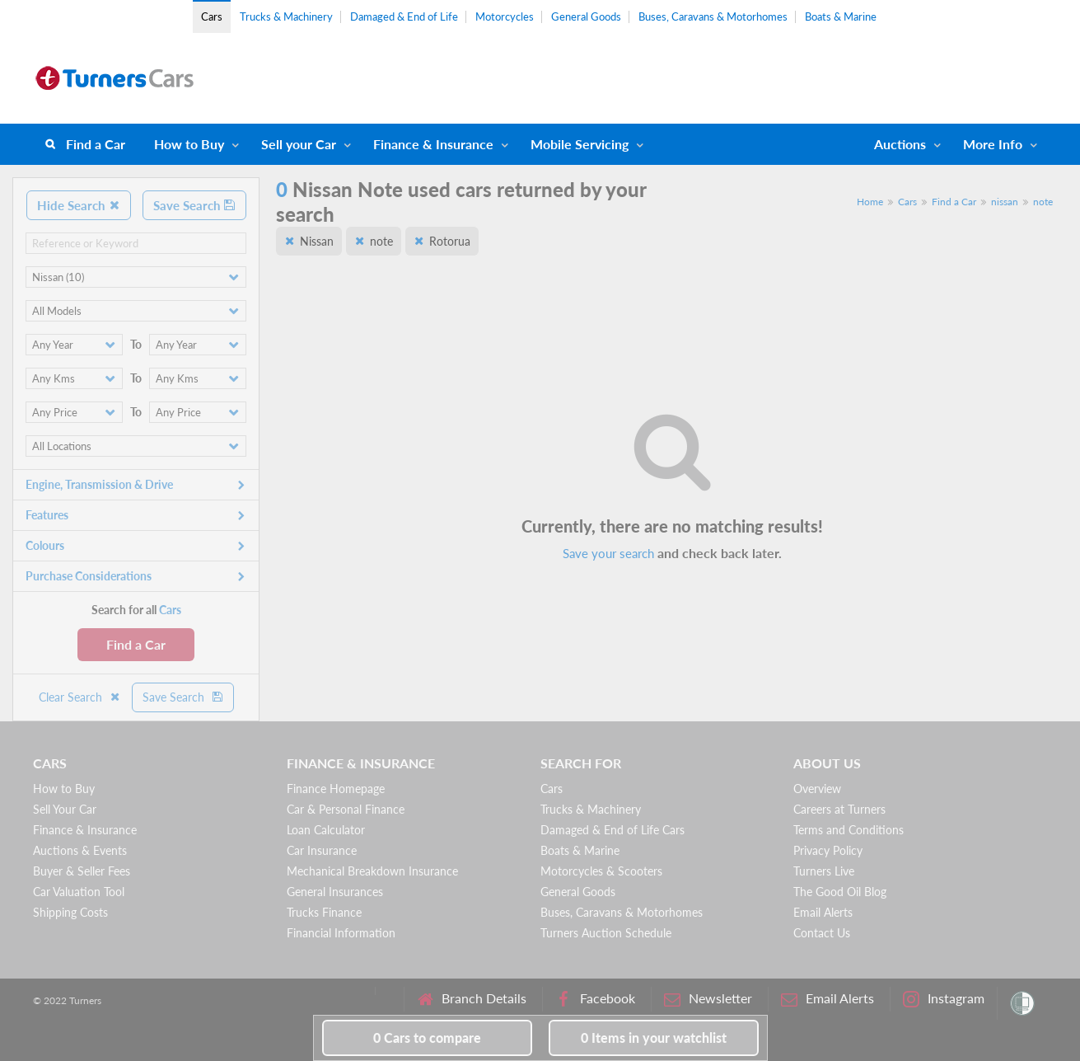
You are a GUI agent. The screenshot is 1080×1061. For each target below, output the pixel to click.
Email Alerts (823, 912)
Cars (211, 16)
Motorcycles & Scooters (601, 871)
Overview (817, 789)
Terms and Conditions (848, 830)
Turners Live (823, 871)
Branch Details (471, 998)
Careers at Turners (839, 809)
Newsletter (708, 998)
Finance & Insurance (433, 144)
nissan (1004, 201)
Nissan (317, 241)
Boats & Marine (841, 16)
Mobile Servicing (580, 144)
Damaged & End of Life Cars (612, 830)
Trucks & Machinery (286, 16)
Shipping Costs (70, 912)
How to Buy (189, 144)
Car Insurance (322, 850)
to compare (427, 1037)
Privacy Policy (828, 850)
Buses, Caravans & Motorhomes (713, 16)
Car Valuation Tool (78, 892)
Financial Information (341, 933)
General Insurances (335, 892)
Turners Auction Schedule (605, 933)
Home (870, 201)
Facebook (595, 998)
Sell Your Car (64, 809)
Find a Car (95, 144)
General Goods (586, 16)
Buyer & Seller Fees (81, 871)
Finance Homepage (336, 789)
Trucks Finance (324, 912)
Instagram (943, 998)
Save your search (608, 553)
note (1043, 201)
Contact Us (821, 933)
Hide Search (78, 205)
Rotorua (449, 241)
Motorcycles (504, 16)
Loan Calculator (326, 830)
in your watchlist (654, 1037)
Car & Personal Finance (345, 809)
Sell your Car (298, 144)
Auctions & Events (80, 850)
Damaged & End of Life (404, 16)
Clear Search (80, 697)
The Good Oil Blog (839, 892)
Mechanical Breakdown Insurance (372, 871)
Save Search (194, 205)
